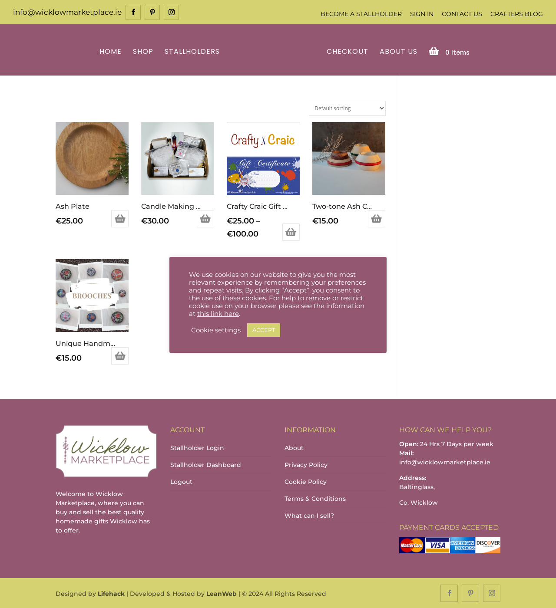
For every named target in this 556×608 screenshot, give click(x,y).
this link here (218, 314)
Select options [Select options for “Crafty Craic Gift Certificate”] (291, 231)
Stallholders (193, 51)
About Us (397, 51)
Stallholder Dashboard (205, 464)
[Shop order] (347, 107)
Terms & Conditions (315, 498)
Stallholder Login (197, 447)
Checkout (346, 51)
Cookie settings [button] (216, 330)
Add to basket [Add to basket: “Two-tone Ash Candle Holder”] (376, 218)
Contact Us (462, 14)
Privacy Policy (306, 464)
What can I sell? (309, 515)
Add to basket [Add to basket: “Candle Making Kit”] (205, 218)
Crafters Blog (516, 14)
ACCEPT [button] (263, 329)
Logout (181, 481)
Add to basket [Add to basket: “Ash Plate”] (120, 218)
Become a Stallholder (361, 14)
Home (112, 51)
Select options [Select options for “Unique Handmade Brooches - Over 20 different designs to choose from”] (120, 355)
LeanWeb (221, 593)
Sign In (422, 14)
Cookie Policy (306, 481)
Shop (144, 51)
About (294, 447)
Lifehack (111, 593)
